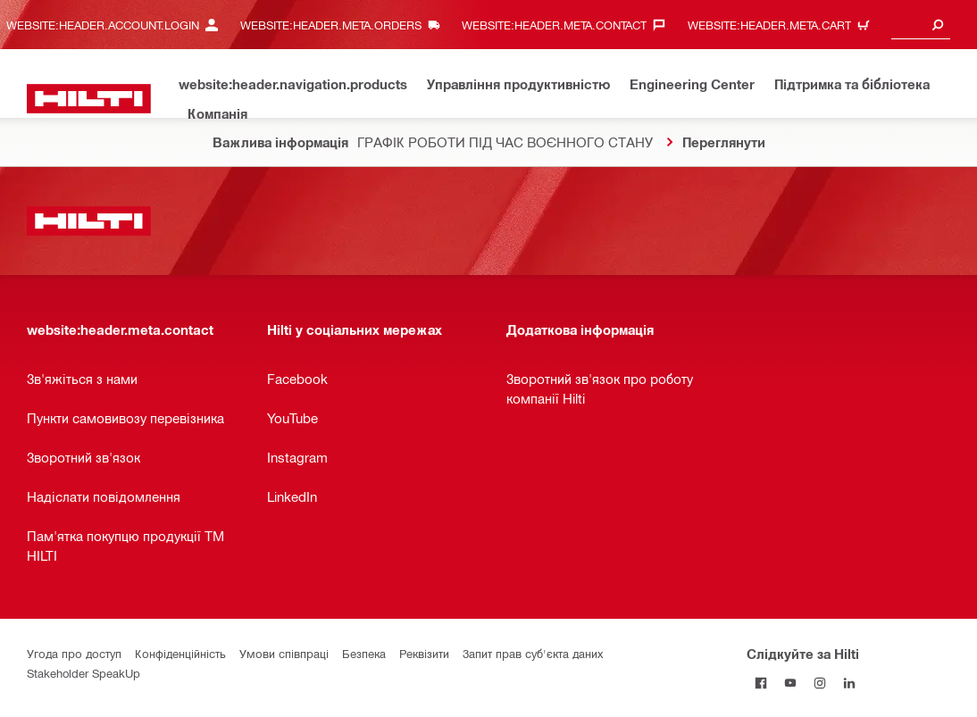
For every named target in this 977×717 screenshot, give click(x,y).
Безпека (364, 653)
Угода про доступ (74, 653)
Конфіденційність (180, 653)
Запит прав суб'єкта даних (533, 653)
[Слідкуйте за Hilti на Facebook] (761, 682)
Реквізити (424, 653)
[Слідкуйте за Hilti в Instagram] (820, 682)
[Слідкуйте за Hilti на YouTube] (791, 682)
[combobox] (920, 24)
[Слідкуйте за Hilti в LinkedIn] (849, 682)
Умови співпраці (284, 653)
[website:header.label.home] (89, 98)
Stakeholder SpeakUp (83, 672)
